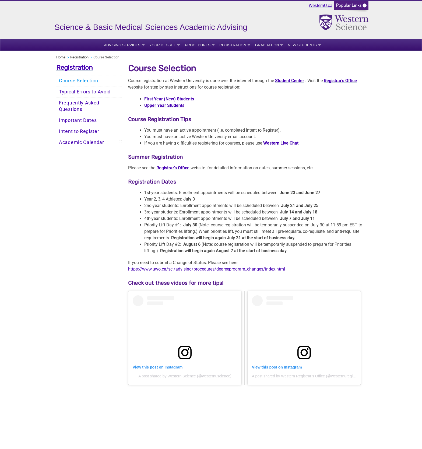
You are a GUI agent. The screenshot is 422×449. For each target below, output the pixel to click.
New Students (302, 45)
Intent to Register (79, 131)
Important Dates (78, 120)
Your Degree (162, 45)
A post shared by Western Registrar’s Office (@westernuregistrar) (306, 376)
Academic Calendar (81, 142)
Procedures (197, 45)
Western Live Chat (280, 143)
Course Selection (78, 80)
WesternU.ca (320, 5)
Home (60, 57)
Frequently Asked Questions (79, 106)
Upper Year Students (164, 105)
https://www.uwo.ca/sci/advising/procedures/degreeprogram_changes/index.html (206, 269)
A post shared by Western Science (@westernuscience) (184, 376)
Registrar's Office (340, 80)
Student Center (289, 80)
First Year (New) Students (169, 98)
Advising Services (122, 45)
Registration (232, 45)
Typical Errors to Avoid (85, 91)
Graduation (267, 45)
